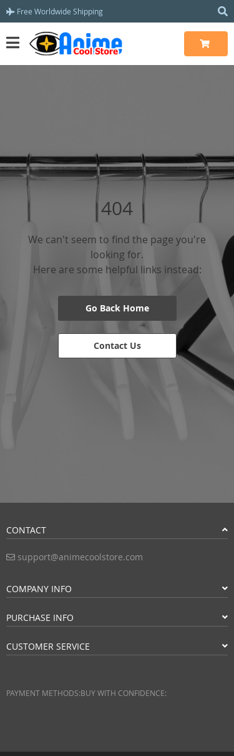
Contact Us (117, 345)
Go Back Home (117, 308)
